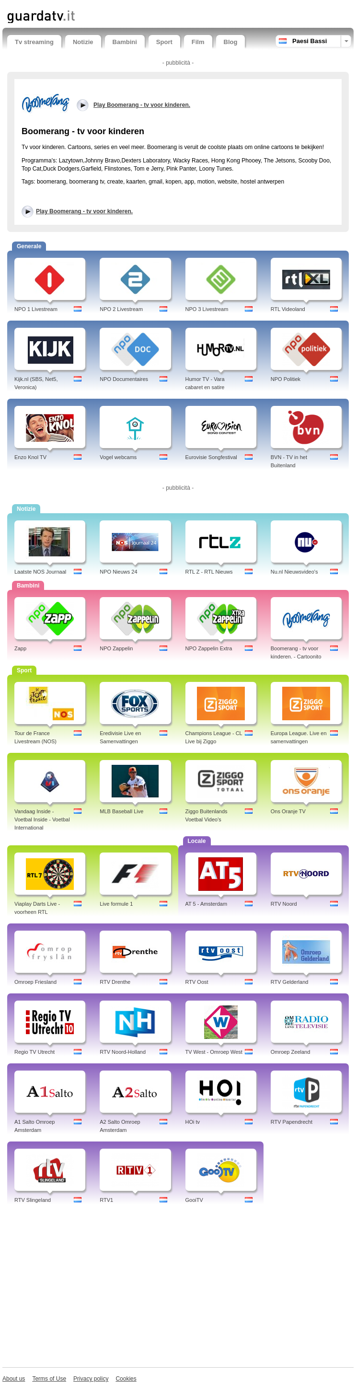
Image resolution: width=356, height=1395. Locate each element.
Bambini (125, 42)
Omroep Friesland (35, 982)
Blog (231, 42)
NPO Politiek (285, 379)
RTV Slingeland (32, 1200)
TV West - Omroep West (213, 1052)
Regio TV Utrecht (34, 1052)
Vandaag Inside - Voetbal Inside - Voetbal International (42, 819)
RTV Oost (196, 982)
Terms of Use (49, 1378)
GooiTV (194, 1200)
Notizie (83, 42)
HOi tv (192, 1122)
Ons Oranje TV (288, 811)
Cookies (125, 1378)
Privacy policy (90, 1378)
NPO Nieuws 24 (118, 572)
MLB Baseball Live (121, 811)
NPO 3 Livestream (207, 309)
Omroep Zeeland (290, 1052)
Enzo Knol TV (30, 457)
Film (198, 42)
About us (13, 1378)
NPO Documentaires (124, 379)
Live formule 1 (116, 904)
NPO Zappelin (116, 648)
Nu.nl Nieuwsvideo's (294, 572)
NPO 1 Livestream (35, 309)
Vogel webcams (118, 457)
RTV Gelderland (290, 982)
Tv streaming (34, 42)
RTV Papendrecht (291, 1122)
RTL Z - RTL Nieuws (209, 572)
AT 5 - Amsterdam (206, 904)
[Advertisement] (178, 1288)
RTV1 (106, 1200)
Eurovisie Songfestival (211, 457)
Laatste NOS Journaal (40, 572)
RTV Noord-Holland (123, 1052)
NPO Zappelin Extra (208, 648)
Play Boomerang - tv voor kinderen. (84, 211)
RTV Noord (284, 904)
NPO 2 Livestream (121, 309)
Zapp (20, 648)
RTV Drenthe (115, 982)
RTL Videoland (288, 309)
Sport (164, 42)
